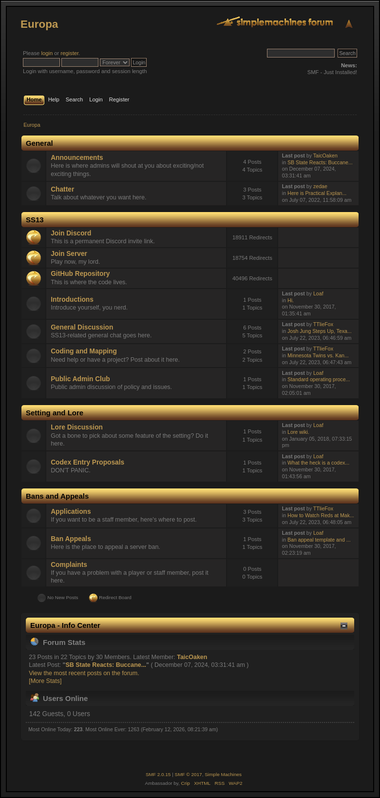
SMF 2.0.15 (158, 774)
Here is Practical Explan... (316, 193)
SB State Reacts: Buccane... (320, 162)
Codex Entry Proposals (87, 462)
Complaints (69, 564)
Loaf (318, 293)
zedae (320, 186)
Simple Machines (223, 774)
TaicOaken (325, 155)
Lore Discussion (77, 427)
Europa (39, 24)
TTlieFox (323, 324)
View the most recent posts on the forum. (84, 673)
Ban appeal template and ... (319, 540)
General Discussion (82, 327)
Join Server (69, 253)
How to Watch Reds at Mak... (320, 515)
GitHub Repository (80, 273)
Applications (71, 511)
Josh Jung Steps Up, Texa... (319, 331)
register (69, 53)
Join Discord (71, 233)
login (47, 53)
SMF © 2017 (188, 774)
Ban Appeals (71, 539)
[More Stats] (45, 681)
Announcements (77, 157)
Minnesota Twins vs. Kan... (318, 355)
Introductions (72, 299)
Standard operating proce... (318, 379)
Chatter (62, 189)
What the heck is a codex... (318, 463)
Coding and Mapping (84, 351)
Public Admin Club (80, 379)
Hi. (290, 300)
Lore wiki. (298, 432)
